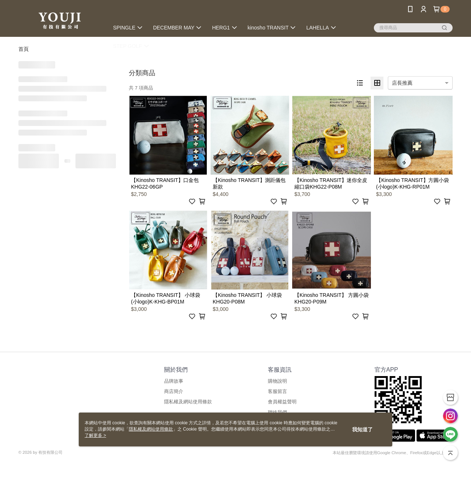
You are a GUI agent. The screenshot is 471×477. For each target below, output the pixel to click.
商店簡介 (173, 391)
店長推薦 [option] (402, 83)
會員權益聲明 (282, 401)
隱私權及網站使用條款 (188, 401)
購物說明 (277, 381)
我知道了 (362, 429)
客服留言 (277, 391)
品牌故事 (173, 381)
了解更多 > (95, 435)
